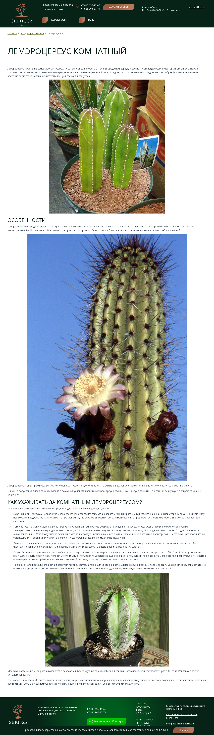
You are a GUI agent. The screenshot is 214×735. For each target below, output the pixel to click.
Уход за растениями (32, 33)
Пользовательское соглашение (181, 714)
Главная (12, 33)
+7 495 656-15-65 (90, 5)
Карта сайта (172, 717)
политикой (162, 729)
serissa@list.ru (196, 7)
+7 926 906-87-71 (90, 8)
